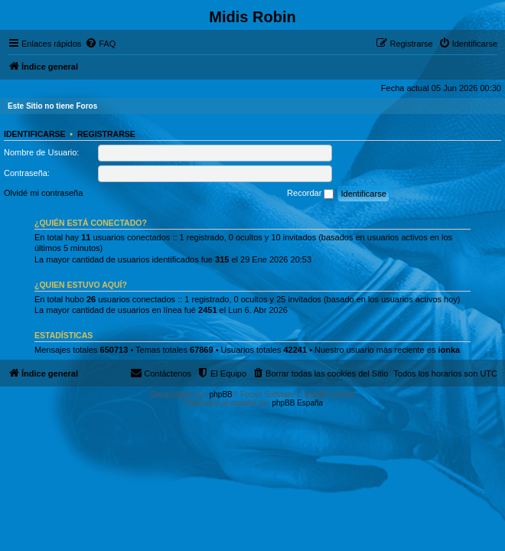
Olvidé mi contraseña (43, 192)
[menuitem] (100, 43)
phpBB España (297, 403)
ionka (449, 349)
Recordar (310, 193)
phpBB (221, 394)
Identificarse (35, 134)
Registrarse (106, 134)
